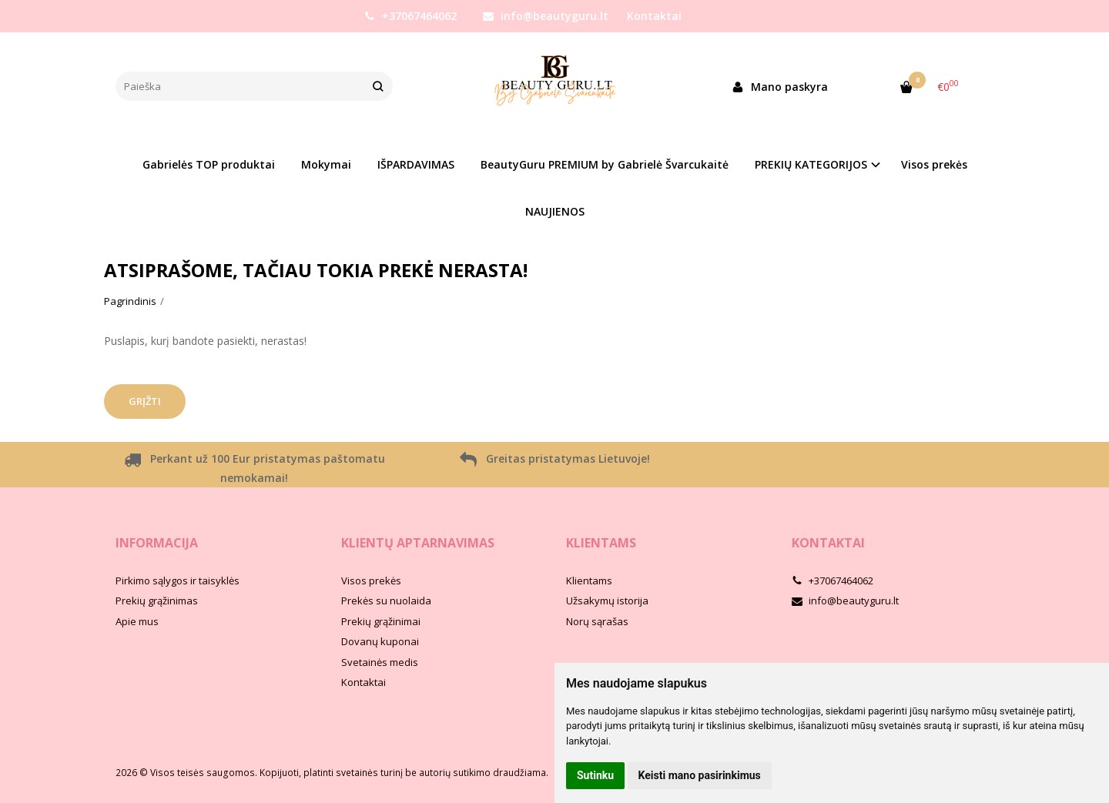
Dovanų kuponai (380, 641)
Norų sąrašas (597, 621)
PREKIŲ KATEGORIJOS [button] (811, 164)
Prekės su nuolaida (386, 600)
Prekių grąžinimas (157, 600)
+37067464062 (410, 15)
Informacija (157, 542)
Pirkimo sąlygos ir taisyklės (178, 580)
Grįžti (145, 401)
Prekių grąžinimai (380, 621)
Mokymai (326, 164)
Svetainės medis (379, 662)
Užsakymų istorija (607, 600)
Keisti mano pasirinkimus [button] (699, 775)
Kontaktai (654, 15)
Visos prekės (934, 164)
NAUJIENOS (555, 211)
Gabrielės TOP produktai (208, 164)
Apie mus (137, 621)
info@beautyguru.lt (545, 15)
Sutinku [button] (595, 775)
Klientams (601, 542)
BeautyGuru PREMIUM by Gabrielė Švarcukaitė (605, 164)
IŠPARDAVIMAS (415, 164)
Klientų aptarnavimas (417, 542)
